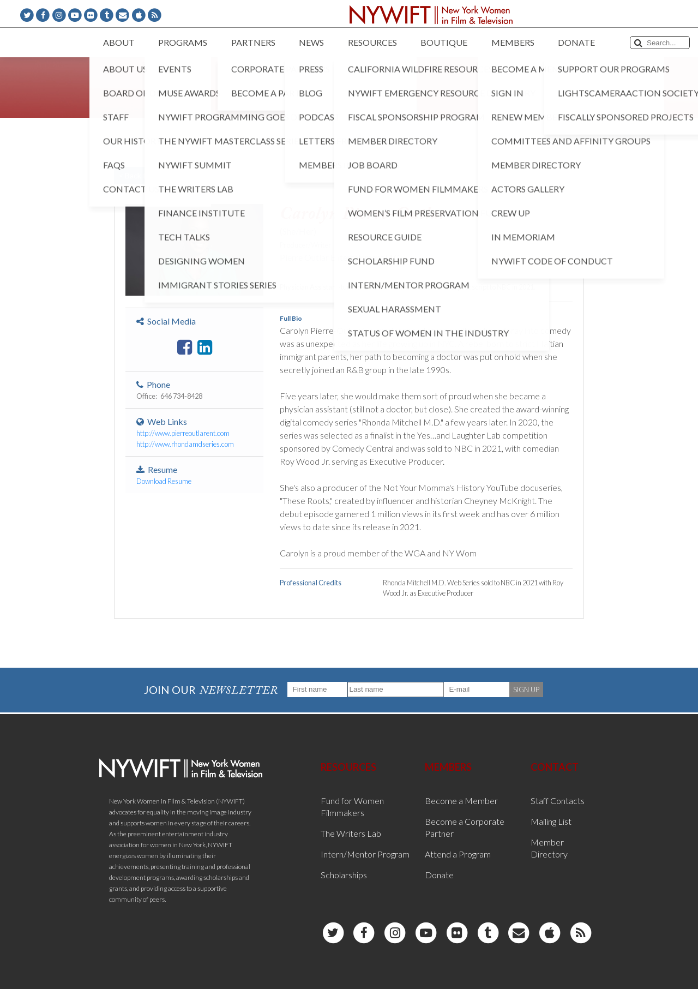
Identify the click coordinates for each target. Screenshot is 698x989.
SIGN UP (526, 689)
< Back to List (142, 175)
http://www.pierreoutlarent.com (183, 433)
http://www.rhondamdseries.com (185, 444)
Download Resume (163, 481)
